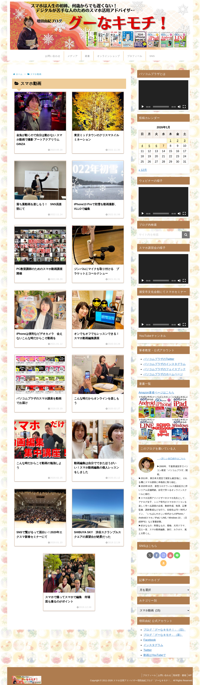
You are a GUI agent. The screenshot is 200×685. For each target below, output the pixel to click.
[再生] (142, 106)
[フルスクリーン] (184, 106)
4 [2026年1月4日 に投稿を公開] (142, 145)
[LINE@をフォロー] (177, 555)
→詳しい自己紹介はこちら (171, 458)
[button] (186, 234)
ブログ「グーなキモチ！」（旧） (164, 629)
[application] (163, 95)
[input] (163, 234)
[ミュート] (179, 106)
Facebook (149, 639)
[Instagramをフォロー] (163, 555)
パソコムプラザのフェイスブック (164, 369)
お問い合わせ (161, 675)
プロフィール (144, 675)
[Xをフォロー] (150, 555)
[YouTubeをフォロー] (170, 555)
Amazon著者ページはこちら (156, 392)
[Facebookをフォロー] (156, 555)
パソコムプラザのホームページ (163, 374)
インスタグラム (153, 645)
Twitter (147, 650)
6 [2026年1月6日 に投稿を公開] (156, 145)
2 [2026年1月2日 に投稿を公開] (177, 140)
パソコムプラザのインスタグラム (164, 364)
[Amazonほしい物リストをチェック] (163, 563)
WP (189, 675)
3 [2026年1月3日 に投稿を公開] (184, 140)
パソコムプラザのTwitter (158, 359)
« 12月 (143, 170)
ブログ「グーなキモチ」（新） (163, 634)
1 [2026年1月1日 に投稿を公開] (170, 140)
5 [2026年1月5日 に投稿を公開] (149, 145)
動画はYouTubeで (154, 655)
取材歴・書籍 (177, 675)
